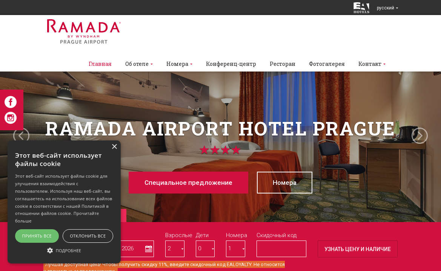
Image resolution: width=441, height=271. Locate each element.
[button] (64, 250)
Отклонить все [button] (88, 236)
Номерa (285, 182)
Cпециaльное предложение (188, 182)
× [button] (114, 147)
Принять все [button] (37, 236)
